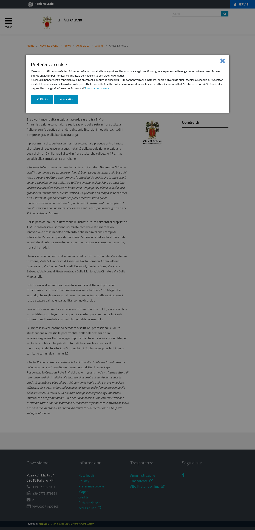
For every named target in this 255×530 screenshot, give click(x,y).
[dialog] (128, 84)
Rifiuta (45, 100)
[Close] (222, 60)
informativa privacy (97, 88)
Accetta (69, 100)
